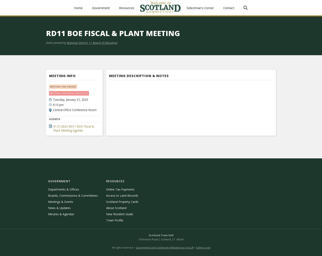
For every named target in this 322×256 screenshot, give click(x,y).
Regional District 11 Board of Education (92, 43)
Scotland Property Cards (122, 202)
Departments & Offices (63, 189)
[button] (101, 7)
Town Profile (114, 220)
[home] (160, 7)
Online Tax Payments (120, 189)
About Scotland (116, 208)
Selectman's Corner (200, 8)
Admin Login (203, 247)
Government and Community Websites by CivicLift (165, 247)
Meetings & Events (60, 202)
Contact (228, 8)
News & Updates (59, 208)
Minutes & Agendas (61, 214)
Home (78, 8)
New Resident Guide (119, 214)
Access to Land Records (122, 196)
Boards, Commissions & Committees (73, 196)
